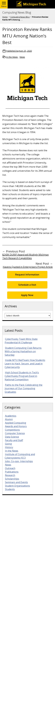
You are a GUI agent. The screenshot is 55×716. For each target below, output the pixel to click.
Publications (11, 471)
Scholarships (12, 478)
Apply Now (27, 295)
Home (5, 17)
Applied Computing (15, 422)
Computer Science (15, 433)
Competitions (12, 429)
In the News (12, 57)
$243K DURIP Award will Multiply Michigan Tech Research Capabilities (25, 256)
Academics (10, 415)
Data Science (12, 436)
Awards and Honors (16, 426)
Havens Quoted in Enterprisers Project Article (28, 266)
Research (10, 475)
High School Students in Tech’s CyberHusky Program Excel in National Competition (22, 376)
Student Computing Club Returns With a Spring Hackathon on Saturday (23, 351)
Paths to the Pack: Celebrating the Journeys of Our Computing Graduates (23, 388)
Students (10, 489)
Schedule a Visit (27, 284)
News (22, 57)
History (9, 447)
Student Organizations (17, 485)
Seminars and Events (16, 482)
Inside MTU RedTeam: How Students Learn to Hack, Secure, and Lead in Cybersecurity (25, 364)
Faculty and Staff (14, 440)
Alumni (9, 419)
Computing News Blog (16, 12)
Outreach (10, 468)
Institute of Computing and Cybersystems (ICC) (20, 456)
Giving (8, 443)
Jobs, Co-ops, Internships (19, 461)
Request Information (27, 274)
